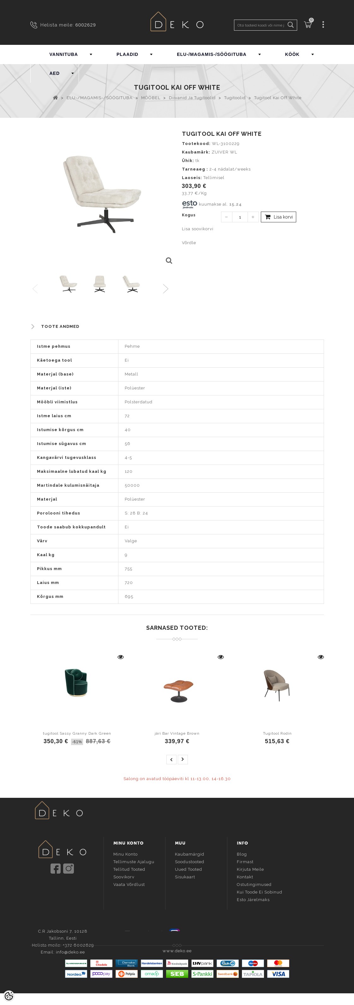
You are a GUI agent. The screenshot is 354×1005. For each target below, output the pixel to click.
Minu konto (125, 854)
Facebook (148, 932)
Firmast (245, 861)
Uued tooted (188, 869)
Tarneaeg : (195, 169)
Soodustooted (189, 861)
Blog (242, 854)
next (183, 759)
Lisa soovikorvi (197, 228)
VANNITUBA (64, 54)
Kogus (189, 215)
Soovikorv (124, 876)
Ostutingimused (254, 884)
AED (55, 73)
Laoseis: (192, 177)
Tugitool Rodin (277, 733)
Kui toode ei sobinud (259, 891)
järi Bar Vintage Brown (177, 733)
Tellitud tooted (129, 869)
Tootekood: (196, 143)
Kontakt (245, 876)
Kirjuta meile (250, 869)
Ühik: (188, 160)
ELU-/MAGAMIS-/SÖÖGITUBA (212, 54)
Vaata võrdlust (129, 884)
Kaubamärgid (189, 854)
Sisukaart (185, 876)
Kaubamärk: (196, 152)
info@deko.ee (72, 894)
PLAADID (127, 54)
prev (171, 759)
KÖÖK (292, 54)
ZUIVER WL (224, 152)
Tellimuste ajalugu (133, 861)
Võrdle (189, 242)
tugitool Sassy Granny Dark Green (77, 733)
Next (167, 289)
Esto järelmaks (253, 899)
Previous (35, 289)
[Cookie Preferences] (9, 996)
